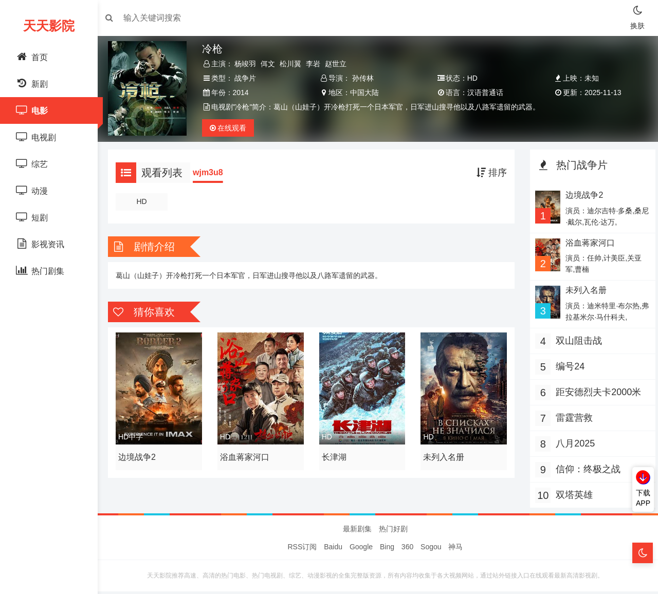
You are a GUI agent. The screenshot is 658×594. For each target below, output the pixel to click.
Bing (387, 549)
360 (407, 549)
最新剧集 (357, 531)
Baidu (333, 549)
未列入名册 (443, 454)
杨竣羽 (249, 64)
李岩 (316, 64)
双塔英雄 (571, 495)
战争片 (249, 78)
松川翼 (294, 64)
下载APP (643, 498)
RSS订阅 (302, 549)
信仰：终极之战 (585, 469)
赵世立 (339, 64)
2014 (244, 92)
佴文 (271, 64)
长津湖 (335, 454)
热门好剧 (393, 531)
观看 (231, 128)
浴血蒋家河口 (247, 454)
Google (361, 549)
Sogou (431, 549)
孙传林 (364, 78)
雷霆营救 (571, 418)
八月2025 (572, 443)
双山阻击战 (576, 341)
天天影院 (49, 25)
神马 (455, 549)
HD (146, 201)
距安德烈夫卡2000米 (595, 392)
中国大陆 (365, 92)
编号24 (567, 366)
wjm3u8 (213, 172)
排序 (489, 173)
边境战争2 (142, 454)
